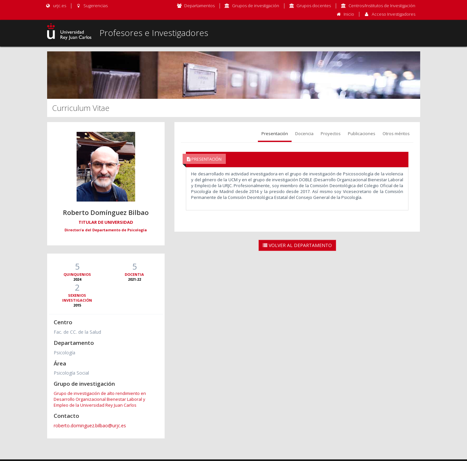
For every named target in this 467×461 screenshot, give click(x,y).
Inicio (349, 14)
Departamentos (199, 6)
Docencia (304, 133)
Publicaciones (361, 133)
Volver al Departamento (297, 245)
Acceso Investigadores (393, 14)
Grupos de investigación (255, 6)
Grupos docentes (313, 6)
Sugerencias (92, 6)
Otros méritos (396, 133)
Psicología (64, 352)
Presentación (274, 133)
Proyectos (331, 133)
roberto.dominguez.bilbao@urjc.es (90, 425)
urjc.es (55, 6)
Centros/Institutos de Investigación (382, 6)
